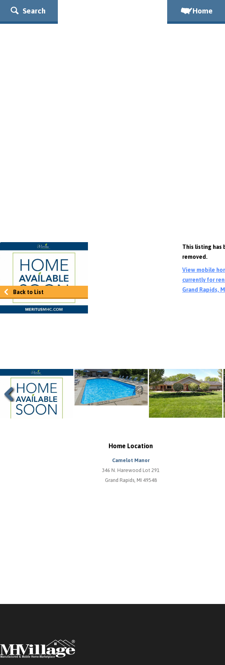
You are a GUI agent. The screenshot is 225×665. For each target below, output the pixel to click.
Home (196, 10)
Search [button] (28, 10)
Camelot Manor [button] (131, 460)
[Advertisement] (112, 170)
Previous (12, 394)
